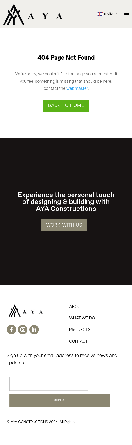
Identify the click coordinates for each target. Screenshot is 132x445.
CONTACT (78, 341)
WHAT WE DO (82, 318)
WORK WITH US (64, 225)
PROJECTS (80, 330)
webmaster (77, 88)
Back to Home (66, 105)
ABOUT (76, 307)
